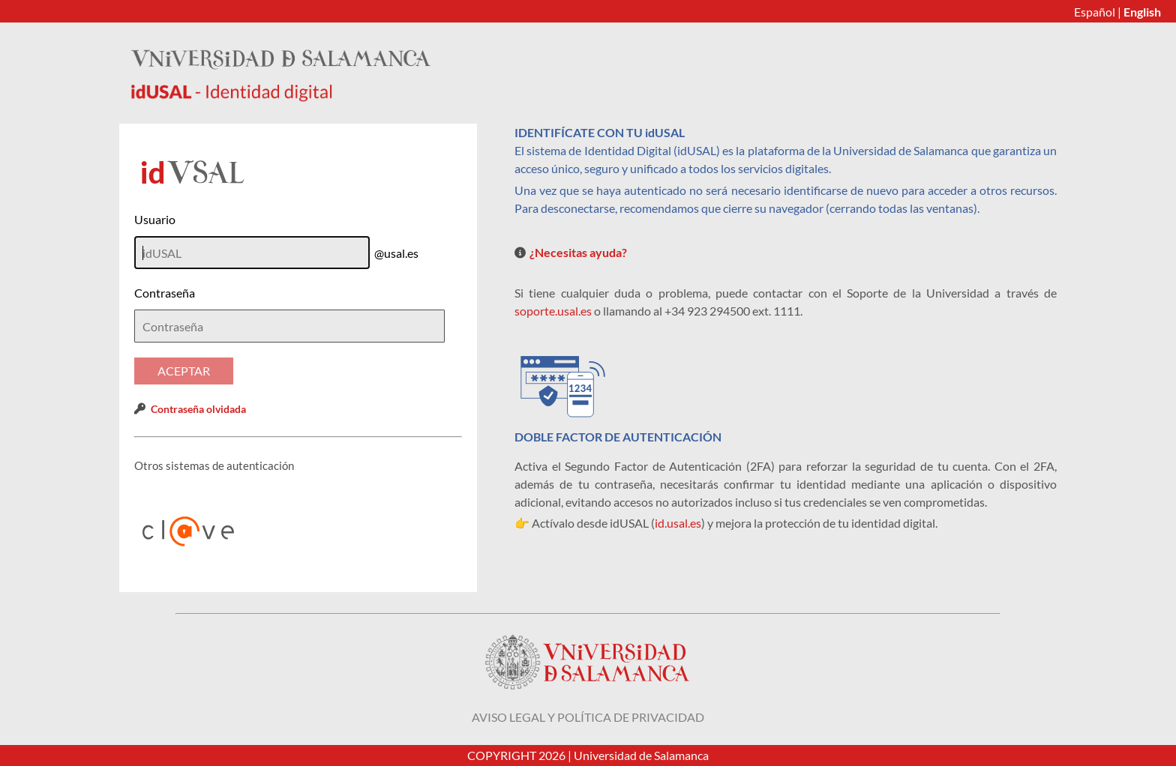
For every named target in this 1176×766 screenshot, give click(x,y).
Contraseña (164, 293)
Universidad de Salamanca (641, 755)
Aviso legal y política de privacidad (588, 717)
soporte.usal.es (553, 311)
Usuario (155, 219)
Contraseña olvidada (198, 408)
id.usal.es (678, 523)
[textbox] (289, 326)
